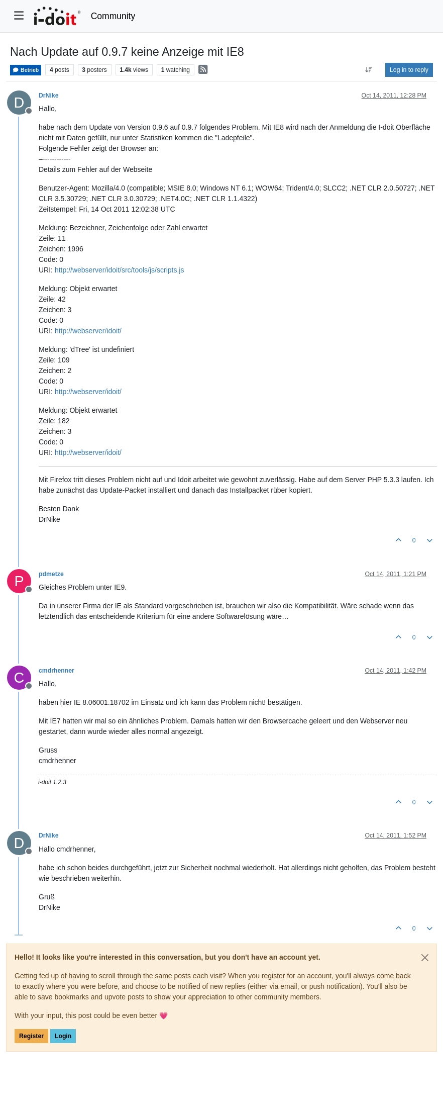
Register (31, 1036)
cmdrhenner (56, 670)
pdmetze (51, 574)
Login (63, 1036)
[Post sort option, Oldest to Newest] (369, 70)
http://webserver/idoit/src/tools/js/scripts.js (119, 270)
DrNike (49, 95)
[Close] (424, 957)
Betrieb (26, 70)
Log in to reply (409, 69)
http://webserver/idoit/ (88, 331)
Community (113, 16)
